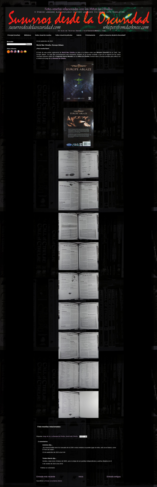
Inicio (81, 476)
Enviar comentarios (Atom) (53, 481)
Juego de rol (46, 436)
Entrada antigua (114, 476)
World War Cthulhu (68, 52)
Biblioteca (27, 35)
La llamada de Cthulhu (58, 58)
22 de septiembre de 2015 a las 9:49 (53, 452)
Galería (78, 35)
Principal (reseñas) (14, 35)
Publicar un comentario (47, 468)
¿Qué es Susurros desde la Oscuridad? (112, 35)
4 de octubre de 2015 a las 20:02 (52, 463)
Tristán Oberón (47, 458)
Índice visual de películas (63, 35)
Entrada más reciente (45, 476)
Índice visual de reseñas (43, 35)
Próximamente (90, 35)
